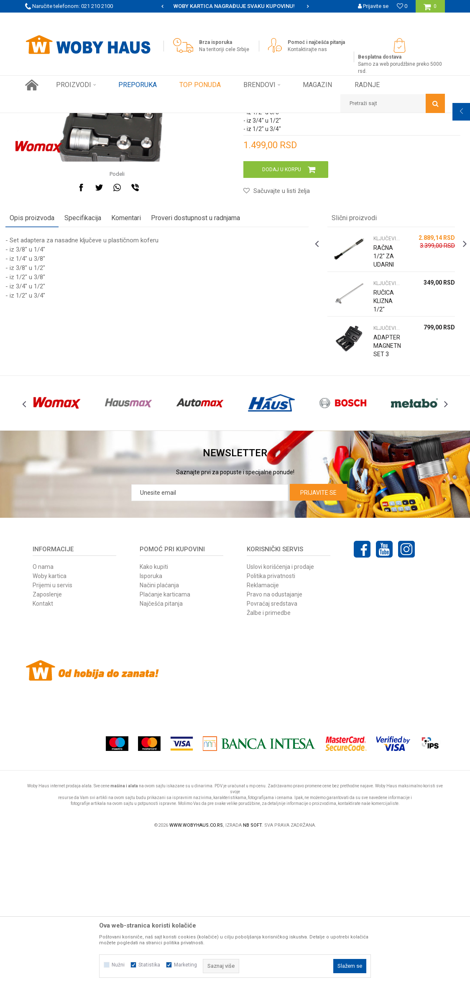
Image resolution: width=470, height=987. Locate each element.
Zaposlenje (47, 743)
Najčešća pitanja (161, 752)
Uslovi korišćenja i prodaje (280, 715)
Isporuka (151, 724)
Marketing (185, 965)
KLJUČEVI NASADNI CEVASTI (168, 119)
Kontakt (43, 752)
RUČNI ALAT (115, 119)
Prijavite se (318, 641)
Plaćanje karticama (165, 743)
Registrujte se (371, 18)
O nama (43, 715)
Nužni (118, 965)
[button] (392, 103)
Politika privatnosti (271, 724)
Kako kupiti (154, 715)
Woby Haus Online (46, 119)
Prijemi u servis (52, 733)
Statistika (149, 965)
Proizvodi (84, 119)
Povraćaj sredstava (272, 752)
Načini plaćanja (159, 733)
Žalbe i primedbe (269, 761)
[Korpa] (430, 9)
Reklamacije (263, 733)
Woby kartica (49, 724)
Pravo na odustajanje (274, 743)
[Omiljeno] (402, 6)
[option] (235, 6)
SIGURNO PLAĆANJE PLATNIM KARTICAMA (234, 6)
